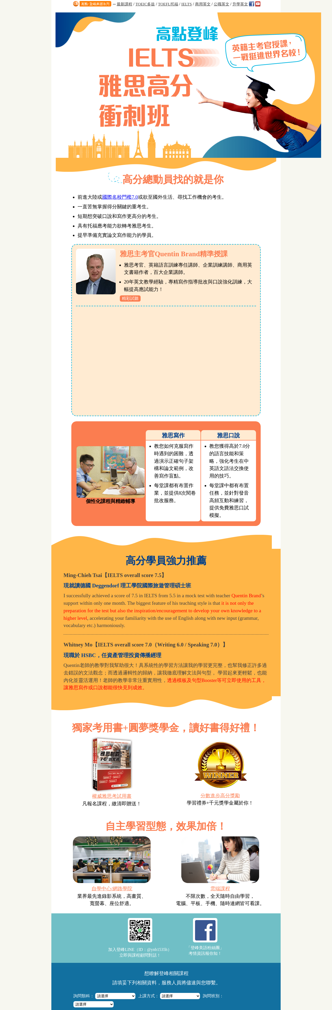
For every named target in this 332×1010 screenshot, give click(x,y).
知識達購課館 (174, 982)
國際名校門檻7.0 (121, 47)
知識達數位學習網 (144, 982)
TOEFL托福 (168, 4)
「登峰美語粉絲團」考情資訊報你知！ (205, 788)
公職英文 (221, 4)
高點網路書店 (201, 982)
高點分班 (241, 982)
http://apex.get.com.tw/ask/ (173, 1000)
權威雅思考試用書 (112, 646)
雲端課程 (220, 739)
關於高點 (224, 982)
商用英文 (203, 4)
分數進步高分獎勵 (219, 645)
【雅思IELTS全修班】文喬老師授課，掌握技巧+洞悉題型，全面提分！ (167, 936)
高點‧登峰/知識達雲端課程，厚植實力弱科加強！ (152, 948)
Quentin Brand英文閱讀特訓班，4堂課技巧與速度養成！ (157, 961)
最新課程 (124, 4)
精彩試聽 (131, 149)
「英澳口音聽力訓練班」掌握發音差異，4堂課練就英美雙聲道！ (163, 955)
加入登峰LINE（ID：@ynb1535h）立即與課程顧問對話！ (140, 788)
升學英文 (240, 4)
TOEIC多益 (145, 4)
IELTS (186, 4)
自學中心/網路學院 (112, 739)
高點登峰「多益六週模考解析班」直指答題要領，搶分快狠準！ (162, 942)
